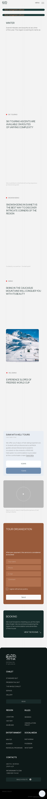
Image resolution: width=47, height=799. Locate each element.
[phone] (23, 567)
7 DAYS (23, 471)
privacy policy (7, 791)
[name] (23, 561)
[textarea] (23, 582)
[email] (23, 573)
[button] (23, 494)
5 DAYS (23, 464)
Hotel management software (14, 10)
